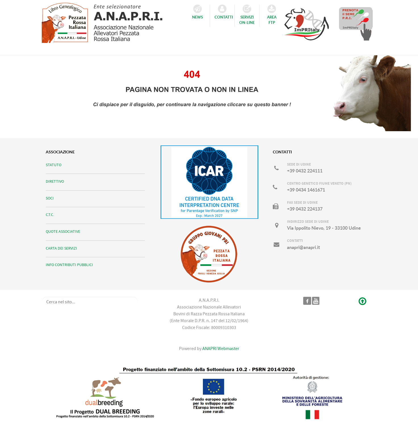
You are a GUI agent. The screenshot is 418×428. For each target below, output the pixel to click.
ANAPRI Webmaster (220, 348)
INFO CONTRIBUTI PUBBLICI (69, 264)
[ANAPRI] (107, 21)
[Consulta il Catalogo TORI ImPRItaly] (306, 21)
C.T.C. (50, 214)
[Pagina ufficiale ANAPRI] (307, 301)
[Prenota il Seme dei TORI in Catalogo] (356, 23)
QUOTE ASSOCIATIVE (63, 231)
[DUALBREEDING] (209, 393)
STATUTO (53, 164)
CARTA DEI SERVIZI (61, 248)
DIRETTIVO (55, 181)
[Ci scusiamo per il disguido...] (209, 88)
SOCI (50, 198)
